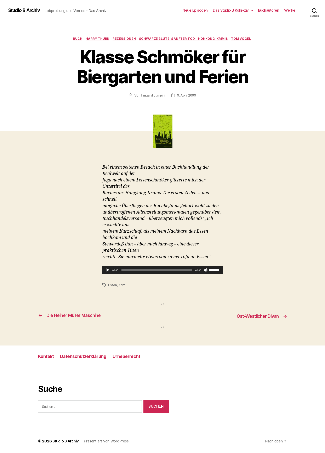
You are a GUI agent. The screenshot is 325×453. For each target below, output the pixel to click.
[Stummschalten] (206, 270)
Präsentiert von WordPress (107, 441)
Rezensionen (124, 39)
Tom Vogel (244, 39)
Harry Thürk (97, 39)
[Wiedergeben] (108, 270)
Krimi (123, 285)
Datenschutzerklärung (88, 356)
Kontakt (47, 356)
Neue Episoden (195, 10)
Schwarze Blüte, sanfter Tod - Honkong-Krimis (185, 39)
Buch (75, 39)
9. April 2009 (187, 96)
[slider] (156, 270)
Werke (289, 10)
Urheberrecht (136, 356)
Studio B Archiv (25, 10)
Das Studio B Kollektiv (231, 10)
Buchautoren (268, 10)
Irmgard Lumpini (152, 96)
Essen (112, 285)
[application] (162, 270)
